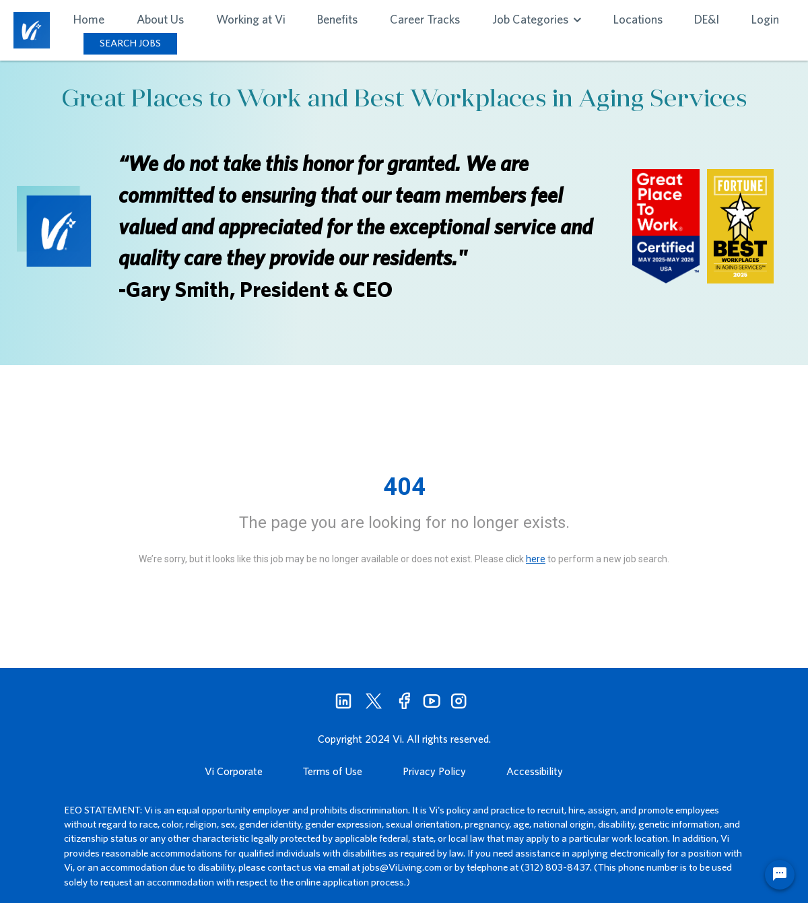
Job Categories (536, 19)
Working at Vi (250, 19)
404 (404, 487)
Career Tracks (425, 19)
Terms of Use (332, 771)
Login (765, 19)
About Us (160, 19)
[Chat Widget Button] (780, 875)
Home (88, 19)
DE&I (706, 19)
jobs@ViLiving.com (402, 867)
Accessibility (534, 771)
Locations (638, 19)
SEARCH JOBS (130, 42)
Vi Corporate (234, 771)
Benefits (337, 19)
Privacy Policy (434, 771)
